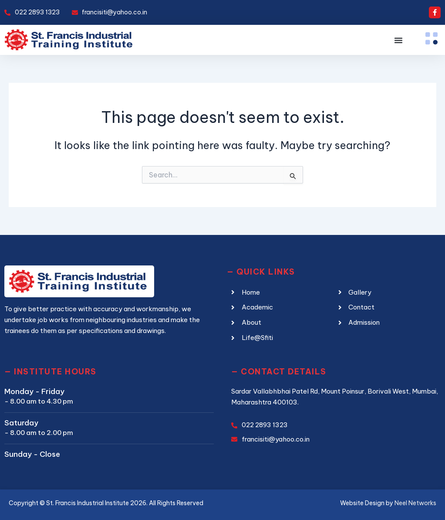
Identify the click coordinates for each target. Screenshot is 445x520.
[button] (398, 40)
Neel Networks (415, 503)
